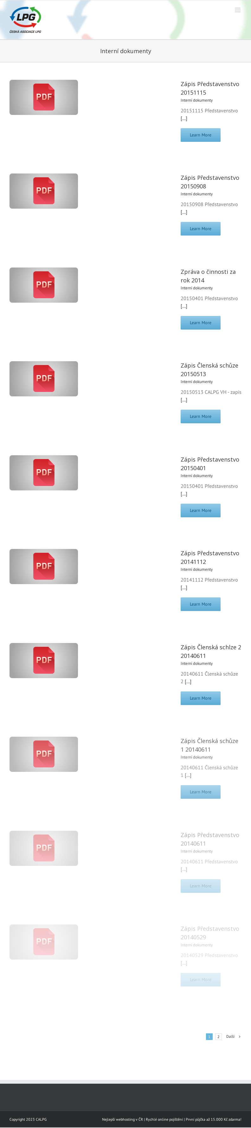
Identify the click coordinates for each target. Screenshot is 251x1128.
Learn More (200, 135)
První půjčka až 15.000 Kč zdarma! (213, 1119)
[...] (184, 118)
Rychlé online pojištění (164, 1119)
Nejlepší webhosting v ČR (122, 1119)
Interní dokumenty (197, 100)
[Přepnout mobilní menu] (238, 10)
